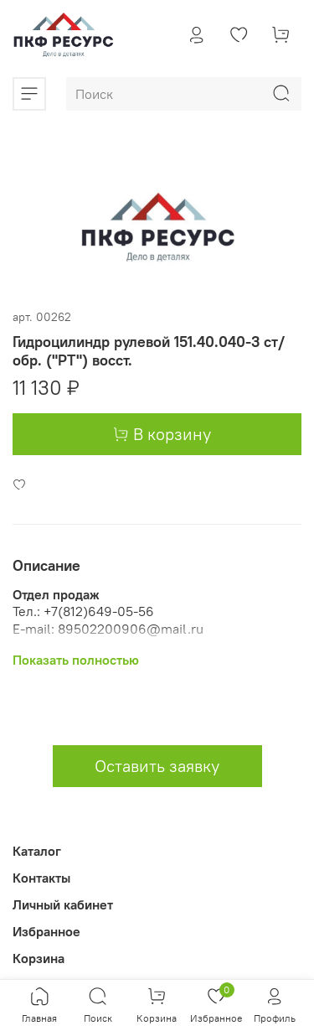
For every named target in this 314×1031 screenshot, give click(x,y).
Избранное (46, 931)
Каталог (37, 850)
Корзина (38, 958)
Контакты (41, 877)
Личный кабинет (63, 904)
